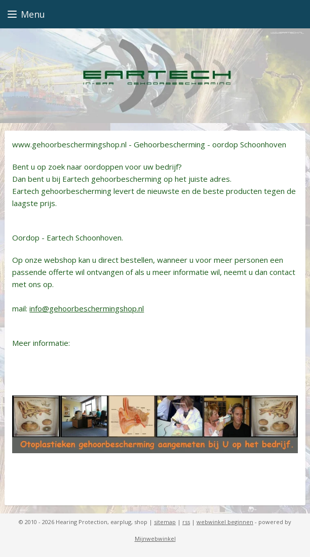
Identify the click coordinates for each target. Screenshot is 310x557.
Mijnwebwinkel (155, 538)
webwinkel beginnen (225, 522)
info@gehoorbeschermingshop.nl (86, 308)
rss (186, 522)
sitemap (165, 522)
